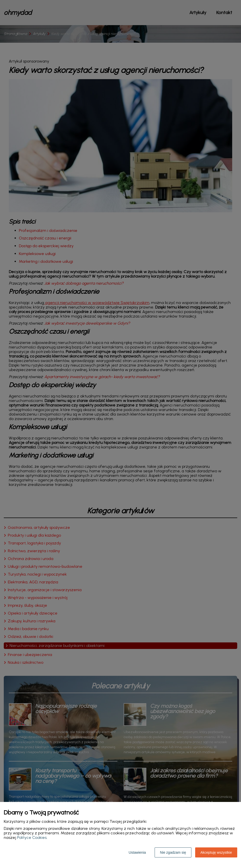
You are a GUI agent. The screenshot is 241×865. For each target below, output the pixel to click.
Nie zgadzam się (173, 852)
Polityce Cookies (32, 837)
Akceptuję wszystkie (216, 852)
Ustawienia (137, 852)
